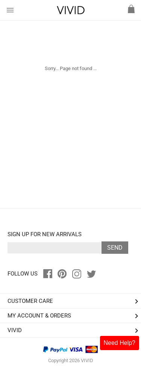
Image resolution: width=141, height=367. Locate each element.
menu (10, 10)
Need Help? (120, 343)
